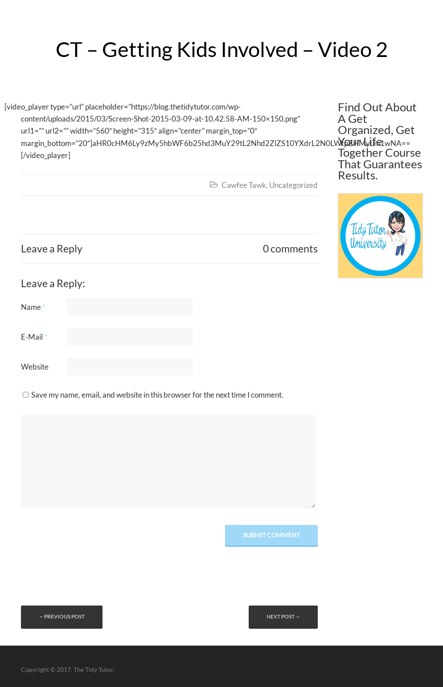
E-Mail (34, 336)
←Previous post (62, 616)
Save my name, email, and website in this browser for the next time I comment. (157, 394)
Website (35, 366)
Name (33, 307)
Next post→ (283, 616)
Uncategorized (293, 185)
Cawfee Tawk (244, 185)
